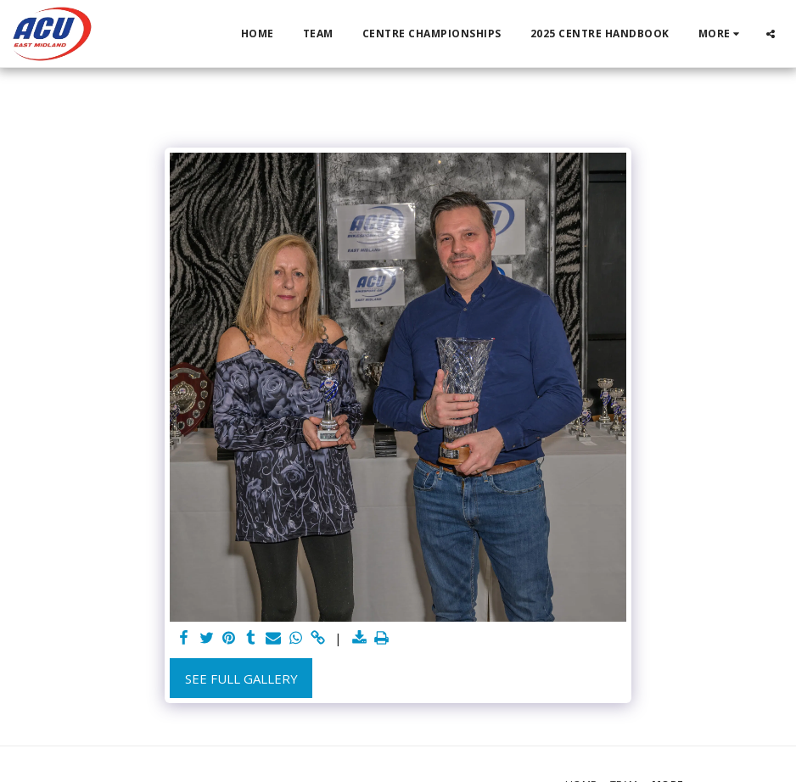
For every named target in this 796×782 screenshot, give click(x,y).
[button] (770, 33)
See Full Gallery (241, 678)
